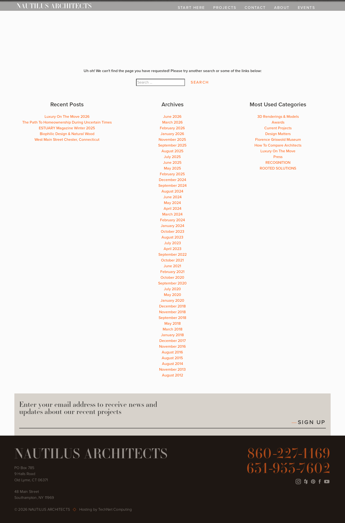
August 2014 (172, 363)
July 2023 (172, 243)
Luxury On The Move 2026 (67, 116)
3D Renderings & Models (278, 116)
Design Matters (278, 133)
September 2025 (172, 145)
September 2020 (172, 283)
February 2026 (172, 128)
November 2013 (172, 369)
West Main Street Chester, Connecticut (66, 139)
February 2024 (172, 220)
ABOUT (282, 7)
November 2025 (172, 139)
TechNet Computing (115, 509)
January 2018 (172, 335)
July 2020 (172, 289)
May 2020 (172, 294)
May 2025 (172, 168)
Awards (278, 122)
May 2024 (172, 202)
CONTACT (255, 7)
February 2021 (172, 271)
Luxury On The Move (277, 151)
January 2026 (172, 133)
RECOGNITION (277, 162)
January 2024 (172, 225)
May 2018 (172, 323)
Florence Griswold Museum (278, 139)
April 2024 (172, 208)
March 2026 (172, 122)
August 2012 (172, 375)
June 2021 (172, 266)
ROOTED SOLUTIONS (278, 168)
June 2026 (172, 116)
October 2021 (172, 260)
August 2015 (172, 358)
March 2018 (172, 329)
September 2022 (172, 254)
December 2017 (172, 340)
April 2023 (172, 248)
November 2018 (172, 312)
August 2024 (172, 191)
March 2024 (172, 214)
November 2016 (172, 346)
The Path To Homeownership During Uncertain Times (67, 122)
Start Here (191, 7)
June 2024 (172, 197)
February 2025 (172, 174)
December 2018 (172, 306)
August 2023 (172, 237)
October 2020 (172, 277)
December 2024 (172, 179)
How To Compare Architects (277, 145)
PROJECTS (224, 7)
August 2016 (172, 352)
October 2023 (172, 231)
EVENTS (306, 7)
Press (277, 156)
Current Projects (278, 128)
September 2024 (172, 185)
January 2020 (172, 300)
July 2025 (172, 156)
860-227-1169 (289, 453)
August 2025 (172, 151)
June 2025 (172, 162)
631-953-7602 (289, 468)
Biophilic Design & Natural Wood (67, 133)
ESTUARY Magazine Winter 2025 (67, 128)
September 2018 (172, 317)
